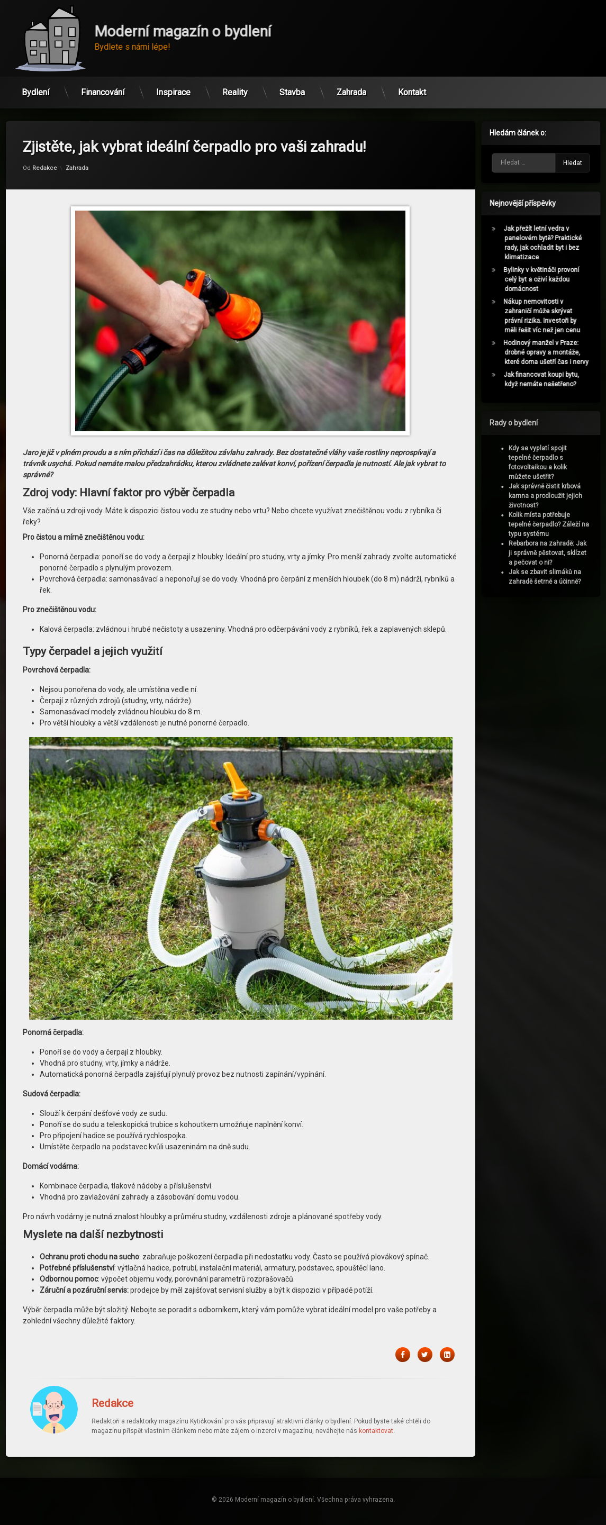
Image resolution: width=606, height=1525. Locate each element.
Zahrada (351, 89)
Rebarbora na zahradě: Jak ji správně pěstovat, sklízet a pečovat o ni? (552, 553)
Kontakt (412, 89)
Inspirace (173, 89)
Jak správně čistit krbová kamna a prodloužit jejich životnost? (549, 496)
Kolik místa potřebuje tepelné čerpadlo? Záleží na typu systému (553, 524)
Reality (235, 89)
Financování (102, 89)
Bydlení (35, 89)
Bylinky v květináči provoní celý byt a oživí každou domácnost (545, 279)
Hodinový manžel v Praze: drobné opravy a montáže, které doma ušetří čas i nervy (550, 352)
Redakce (44, 122)
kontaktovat (376, 1385)
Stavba (292, 89)
